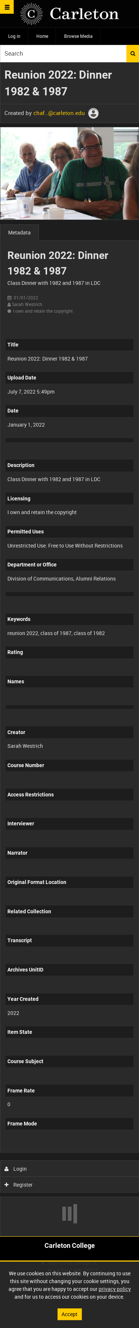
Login (15, 1168)
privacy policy (115, 1288)
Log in (14, 36)
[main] (69, 649)
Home (42, 36)
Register (18, 1184)
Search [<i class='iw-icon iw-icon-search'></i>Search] (132, 53)
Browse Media (78, 36)
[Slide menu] (7, 7)
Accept (69, 1314)
